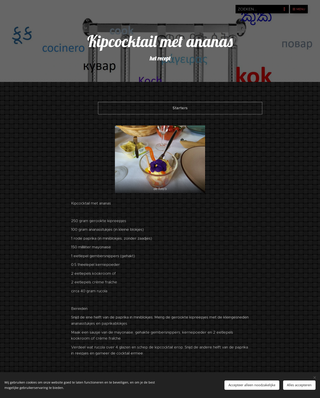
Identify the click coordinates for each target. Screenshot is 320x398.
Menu (299, 9)
